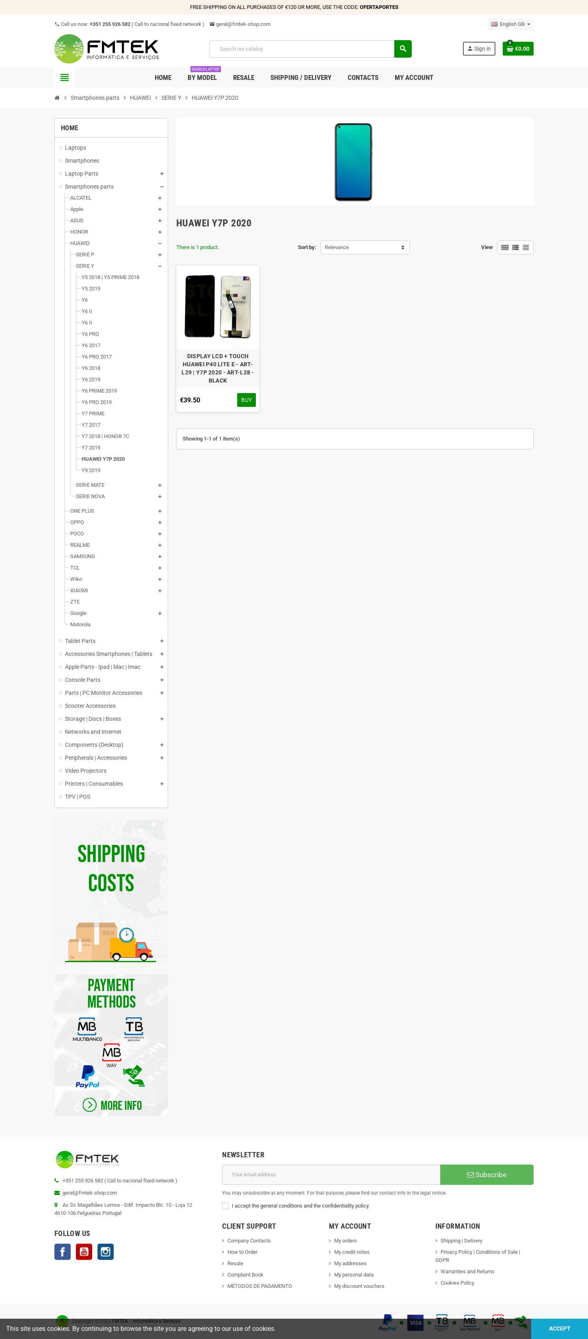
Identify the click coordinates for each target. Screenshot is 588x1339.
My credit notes (352, 1252)
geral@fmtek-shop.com (240, 24)
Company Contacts (249, 1241)
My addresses (350, 1263)
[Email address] (331, 1175)
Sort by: (307, 247)
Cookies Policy (457, 1283)
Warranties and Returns (468, 1271)
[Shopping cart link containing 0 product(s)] (518, 49)
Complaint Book (245, 1275)
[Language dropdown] (511, 24)
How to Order (242, 1252)
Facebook (62, 1252)
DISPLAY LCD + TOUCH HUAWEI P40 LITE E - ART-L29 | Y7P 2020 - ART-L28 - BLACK (218, 368)
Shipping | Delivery (461, 1241)
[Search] (310, 49)
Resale (235, 1263)
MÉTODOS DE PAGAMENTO (259, 1286)
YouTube (84, 1252)
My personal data (354, 1275)
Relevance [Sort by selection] (337, 247)
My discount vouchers (359, 1286)
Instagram (105, 1252)
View (487, 247)
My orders (345, 1241)
